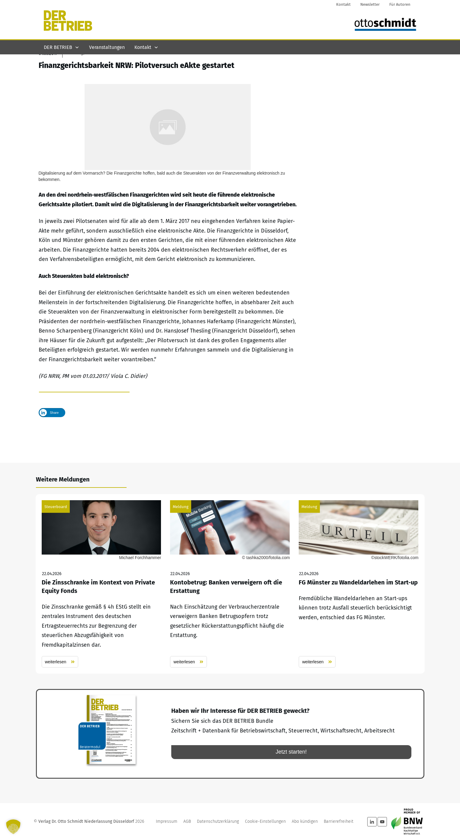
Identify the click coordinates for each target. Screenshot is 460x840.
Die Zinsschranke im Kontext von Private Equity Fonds (101, 584)
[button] (13, 826)
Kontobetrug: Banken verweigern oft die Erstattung (230, 584)
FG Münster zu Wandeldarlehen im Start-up (358, 584)
